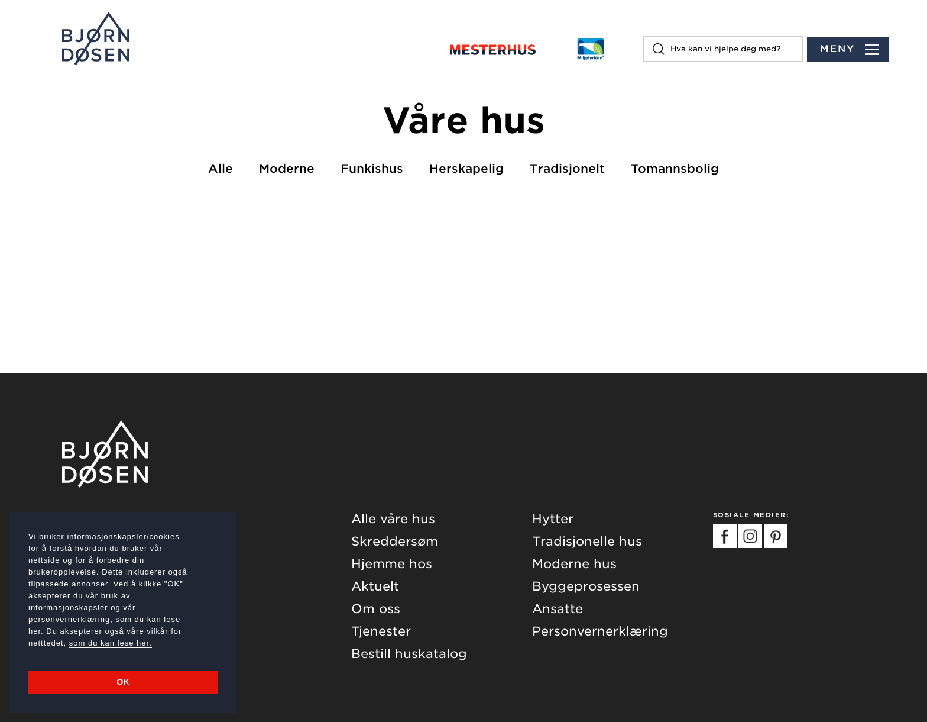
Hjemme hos (391, 563)
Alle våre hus (393, 518)
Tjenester (381, 631)
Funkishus (372, 169)
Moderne (287, 169)
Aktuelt (375, 586)
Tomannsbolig (675, 169)
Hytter (552, 518)
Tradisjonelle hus (587, 541)
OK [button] (122, 681)
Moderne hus (574, 563)
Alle (220, 169)
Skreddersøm (394, 541)
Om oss (375, 608)
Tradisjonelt (567, 169)
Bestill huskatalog (409, 653)
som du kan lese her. (110, 643)
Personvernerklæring (600, 631)
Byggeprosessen (586, 586)
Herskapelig (466, 169)
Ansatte (557, 608)
